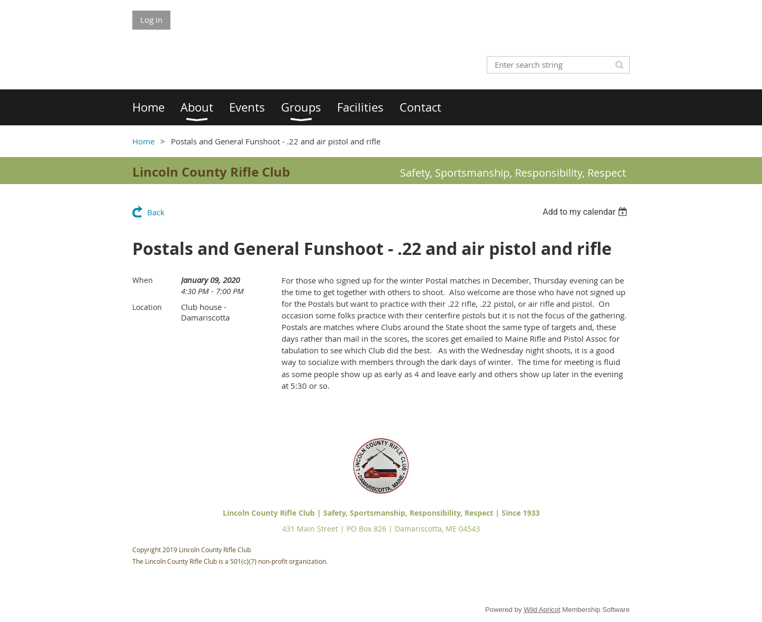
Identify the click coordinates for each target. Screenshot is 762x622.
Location (147, 307)
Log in (151, 19)
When (142, 280)
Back (156, 212)
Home (143, 141)
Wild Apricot (542, 610)
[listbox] (586, 211)
